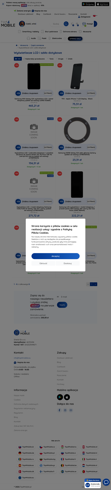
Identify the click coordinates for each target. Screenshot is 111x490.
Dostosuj (68, 263)
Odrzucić (43, 263)
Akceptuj (55, 256)
